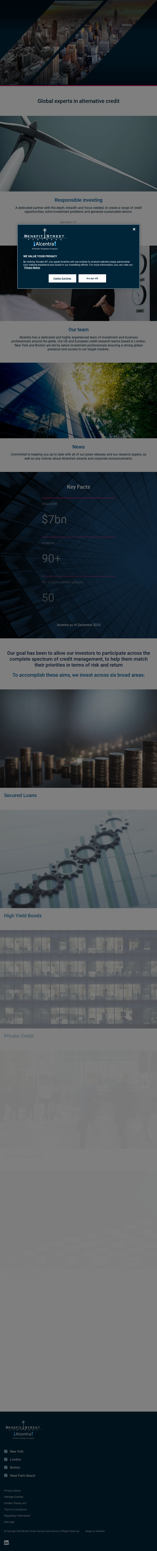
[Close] (134, 229)
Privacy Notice (32, 267)
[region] (78, 256)
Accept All (92, 278)
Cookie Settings (62, 278)
